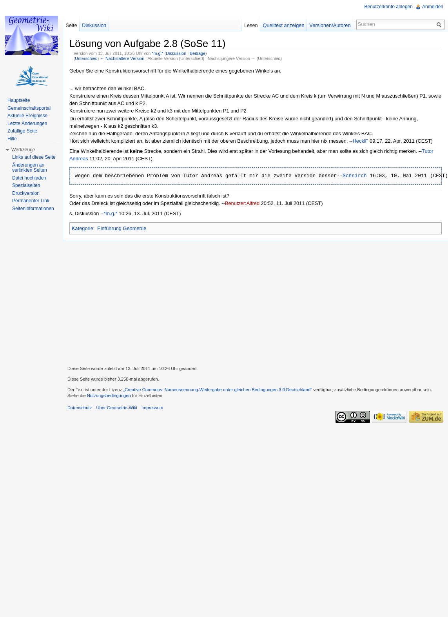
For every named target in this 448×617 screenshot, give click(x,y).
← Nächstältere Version (122, 58)
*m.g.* (157, 53)
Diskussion (176, 53)
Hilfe (12, 139)
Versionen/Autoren (329, 25)
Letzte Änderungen (27, 123)
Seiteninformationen (33, 208)
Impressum (152, 407)
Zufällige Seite (22, 131)
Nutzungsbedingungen (109, 395)
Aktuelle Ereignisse (27, 115)
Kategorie (82, 228)
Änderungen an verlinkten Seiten (29, 167)
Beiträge (197, 53)
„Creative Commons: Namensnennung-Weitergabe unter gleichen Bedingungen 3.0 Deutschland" (217, 389)
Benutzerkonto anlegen (389, 6)
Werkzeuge (23, 149)
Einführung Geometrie (121, 228)
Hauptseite (18, 100)
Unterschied (86, 58)
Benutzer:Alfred (242, 203)
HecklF (360, 141)
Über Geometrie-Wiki (116, 407)
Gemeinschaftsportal (29, 108)
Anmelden (432, 6)
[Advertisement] (255, 302)
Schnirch (354, 176)
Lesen (251, 25)
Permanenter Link (30, 200)
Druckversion (26, 193)
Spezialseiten (26, 185)
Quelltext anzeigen (284, 25)
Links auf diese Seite (34, 157)
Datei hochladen (29, 178)
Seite (71, 25)
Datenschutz (79, 407)
